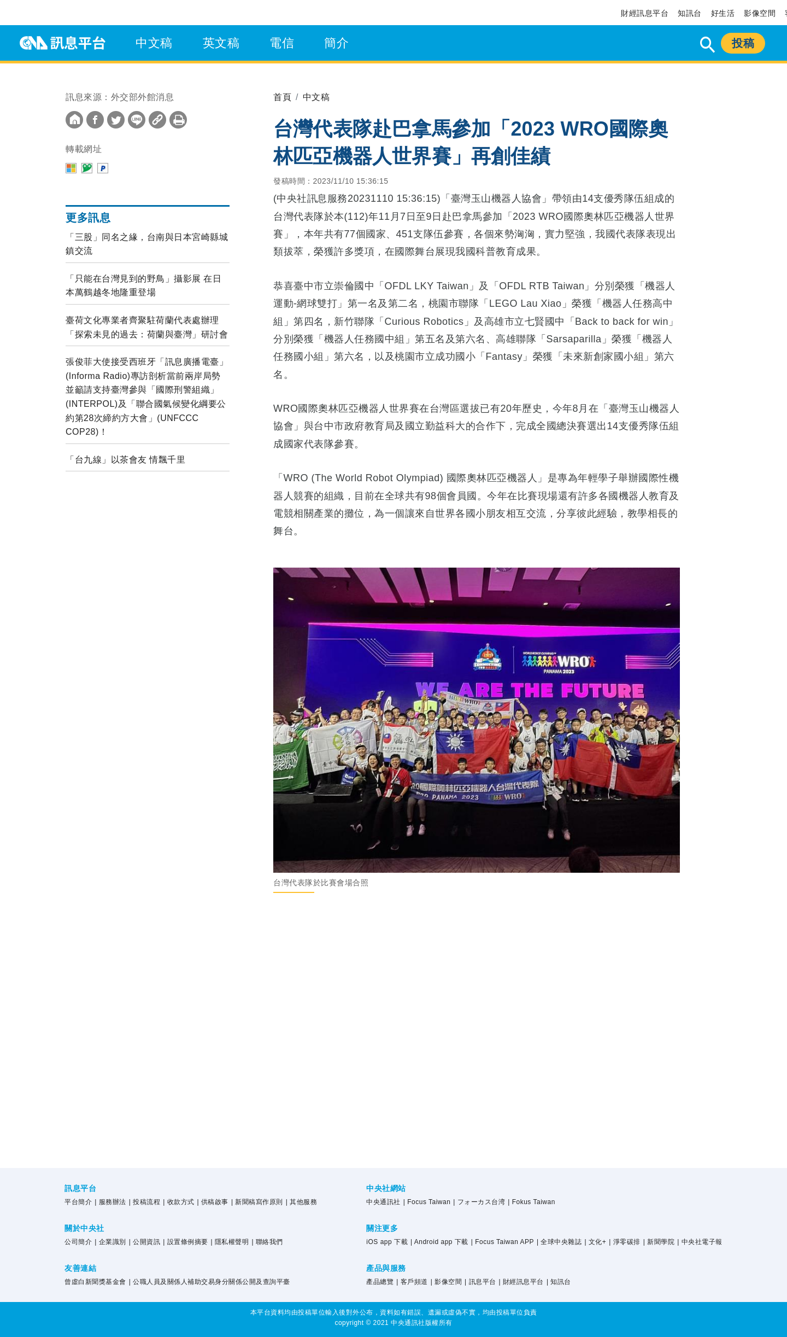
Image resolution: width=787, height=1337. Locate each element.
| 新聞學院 (658, 1242)
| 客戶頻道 (411, 1282)
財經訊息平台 (644, 13)
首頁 (282, 97)
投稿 (743, 43)
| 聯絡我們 (267, 1242)
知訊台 (690, 13)
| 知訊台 (559, 1282)
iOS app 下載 (387, 1242)
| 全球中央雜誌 (559, 1242)
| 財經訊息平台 (520, 1282)
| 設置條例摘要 (185, 1242)
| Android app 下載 (439, 1242)
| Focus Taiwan (427, 1202)
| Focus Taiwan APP (502, 1242)
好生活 (723, 13)
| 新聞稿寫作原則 (257, 1202)
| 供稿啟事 (212, 1202)
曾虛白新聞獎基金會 (95, 1282)
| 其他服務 (301, 1202)
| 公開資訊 (144, 1242)
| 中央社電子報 (699, 1242)
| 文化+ (595, 1242)
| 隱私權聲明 (230, 1242)
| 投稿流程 (144, 1202)
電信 (281, 43)
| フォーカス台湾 (479, 1202)
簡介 (336, 43)
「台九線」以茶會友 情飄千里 (125, 459)
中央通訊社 (383, 1202)
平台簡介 (78, 1202)
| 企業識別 (110, 1242)
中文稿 (154, 43)
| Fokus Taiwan (531, 1202)
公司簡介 (78, 1242)
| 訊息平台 (480, 1282)
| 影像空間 (446, 1282)
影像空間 (760, 13)
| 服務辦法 (110, 1202)
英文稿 (221, 43)
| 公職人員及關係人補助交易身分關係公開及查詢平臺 (209, 1282)
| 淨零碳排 (624, 1242)
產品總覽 (379, 1282)
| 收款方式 (178, 1202)
